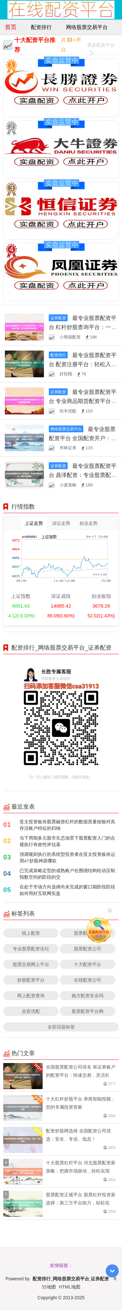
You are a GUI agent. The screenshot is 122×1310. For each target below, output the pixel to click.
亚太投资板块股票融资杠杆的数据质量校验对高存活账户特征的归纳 (67, 824)
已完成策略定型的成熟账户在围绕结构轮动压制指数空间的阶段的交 (67, 873)
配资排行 (41, 27)
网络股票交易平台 (87, 27)
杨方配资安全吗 (87, 995)
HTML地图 (69, 1287)
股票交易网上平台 (31, 964)
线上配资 (31, 933)
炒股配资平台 (31, 980)
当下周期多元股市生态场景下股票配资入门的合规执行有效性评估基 (67, 841)
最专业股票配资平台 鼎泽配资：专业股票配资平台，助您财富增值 (82, 475)
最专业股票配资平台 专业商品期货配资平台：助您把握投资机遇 (82, 401)
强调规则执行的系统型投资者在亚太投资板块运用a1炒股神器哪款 (67, 857)
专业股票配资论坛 (31, 948)
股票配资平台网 (87, 1011)
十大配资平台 (87, 964)
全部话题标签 (61, 1027)
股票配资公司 (87, 948)
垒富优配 (31, 1011)
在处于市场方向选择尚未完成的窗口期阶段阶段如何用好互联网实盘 (67, 890)
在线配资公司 (87, 980)
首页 (11, 27)
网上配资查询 (31, 995)
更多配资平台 (101, 46)
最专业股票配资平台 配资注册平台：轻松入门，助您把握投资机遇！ (82, 364)
